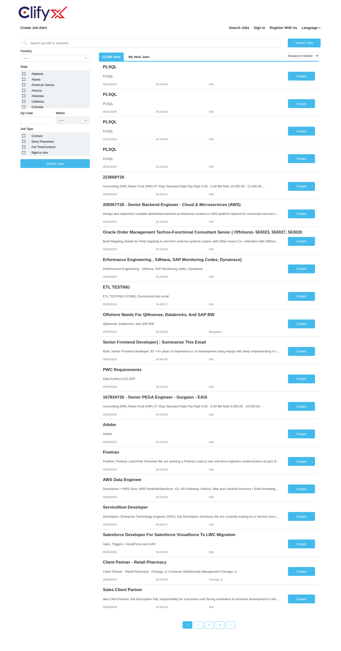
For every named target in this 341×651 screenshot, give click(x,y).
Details (301, 76)
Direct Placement (42, 141)
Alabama (37, 74)
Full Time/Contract (43, 147)
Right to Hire (39, 152)
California (37, 101)
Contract (36, 136)
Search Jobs (239, 28)
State (23, 67)
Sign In (259, 28)
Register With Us (283, 28)
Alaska (35, 79)
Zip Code (26, 113)
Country (26, 51)
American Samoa (42, 85)
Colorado (37, 107)
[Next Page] (230, 625)
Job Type (26, 129)
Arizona (36, 90)
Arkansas (37, 96)
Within (60, 113)
